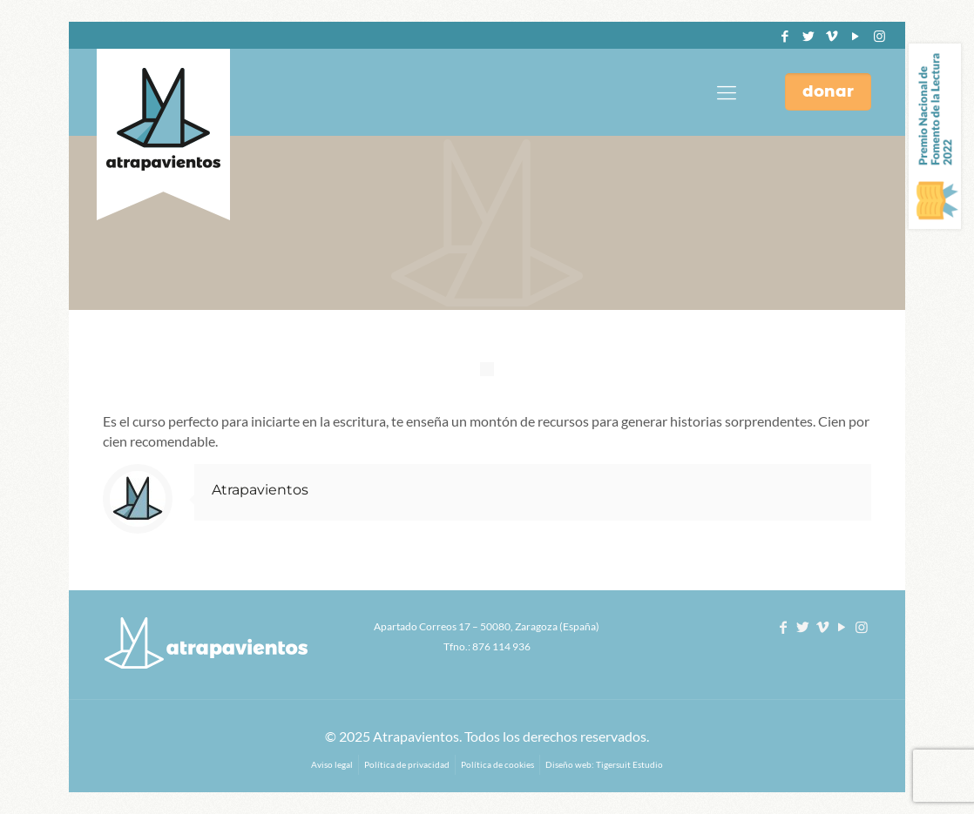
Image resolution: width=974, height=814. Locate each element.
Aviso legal (332, 764)
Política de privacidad (407, 764)
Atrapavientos (260, 489)
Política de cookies (497, 764)
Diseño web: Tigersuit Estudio (604, 764)
